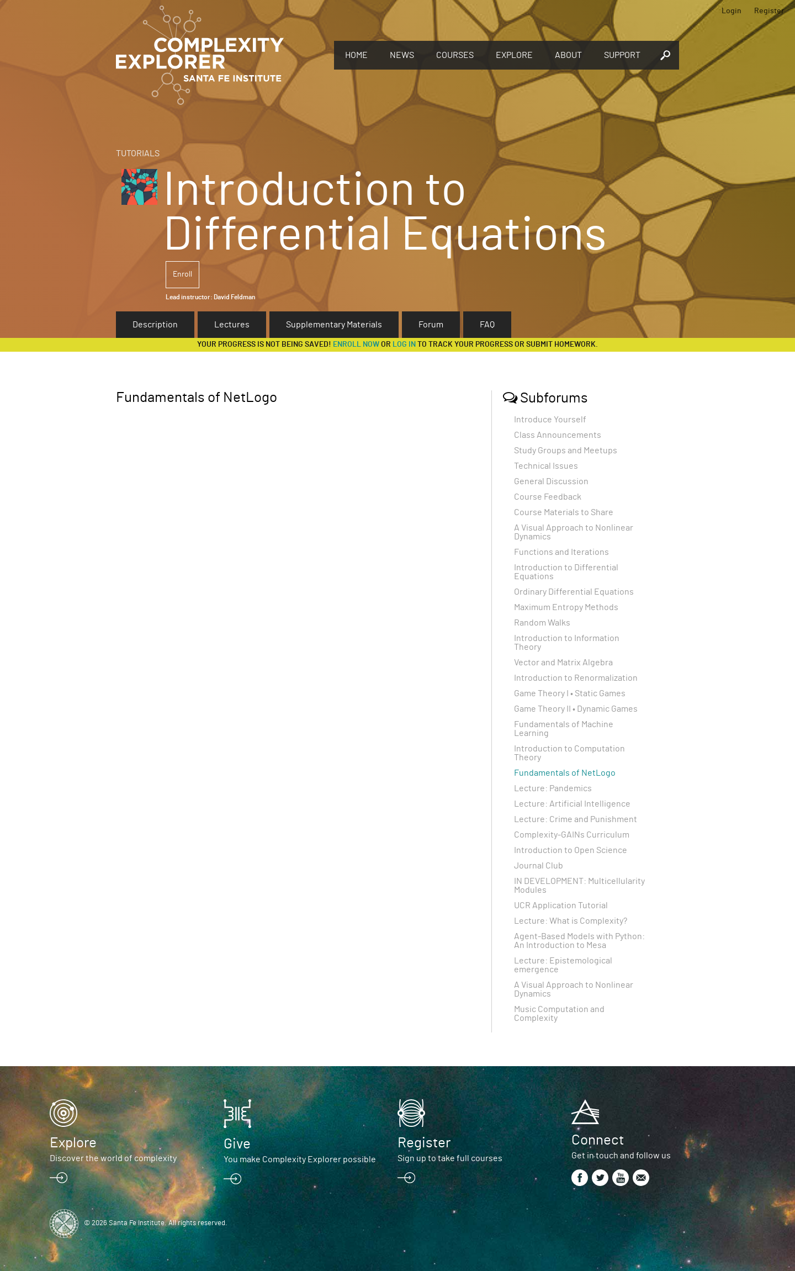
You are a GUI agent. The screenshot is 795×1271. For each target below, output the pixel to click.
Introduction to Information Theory (566, 643)
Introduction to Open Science (570, 850)
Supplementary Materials (334, 324)
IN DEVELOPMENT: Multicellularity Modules (579, 885)
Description (155, 324)
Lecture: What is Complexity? (570, 921)
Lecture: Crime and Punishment (575, 819)
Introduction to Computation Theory (569, 753)
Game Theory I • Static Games (570, 693)
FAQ (487, 324)
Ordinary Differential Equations (574, 591)
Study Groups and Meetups (565, 450)
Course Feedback (547, 496)
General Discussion (551, 481)
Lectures (232, 324)
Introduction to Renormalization (576, 678)
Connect (597, 1140)
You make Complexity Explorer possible (300, 1159)
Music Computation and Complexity (559, 1014)
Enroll (182, 274)
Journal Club (538, 865)
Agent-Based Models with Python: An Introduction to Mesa (579, 941)
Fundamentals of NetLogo (565, 773)
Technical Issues (546, 466)
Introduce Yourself (550, 419)
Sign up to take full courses (450, 1158)
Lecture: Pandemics (553, 788)
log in (404, 344)
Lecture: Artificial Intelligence (572, 803)
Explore (514, 55)
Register (769, 11)
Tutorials (138, 153)
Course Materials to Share (563, 512)
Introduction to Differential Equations (566, 572)
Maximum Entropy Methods (566, 607)
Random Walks (542, 622)
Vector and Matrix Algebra (563, 662)
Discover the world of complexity (113, 1158)
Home (356, 55)
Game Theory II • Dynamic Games (576, 709)
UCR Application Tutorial (561, 905)
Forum (430, 324)
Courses (455, 55)
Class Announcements (557, 435)
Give (237, 1144)
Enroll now (356, 344)
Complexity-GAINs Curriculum (571, 834)
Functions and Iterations (561, 552)
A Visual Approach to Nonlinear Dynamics (573, 532)
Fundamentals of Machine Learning (563, 729)
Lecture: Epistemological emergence (563, 965)
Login (731, 11)
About (568, 55)
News (402, 55)
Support (622, 55)
